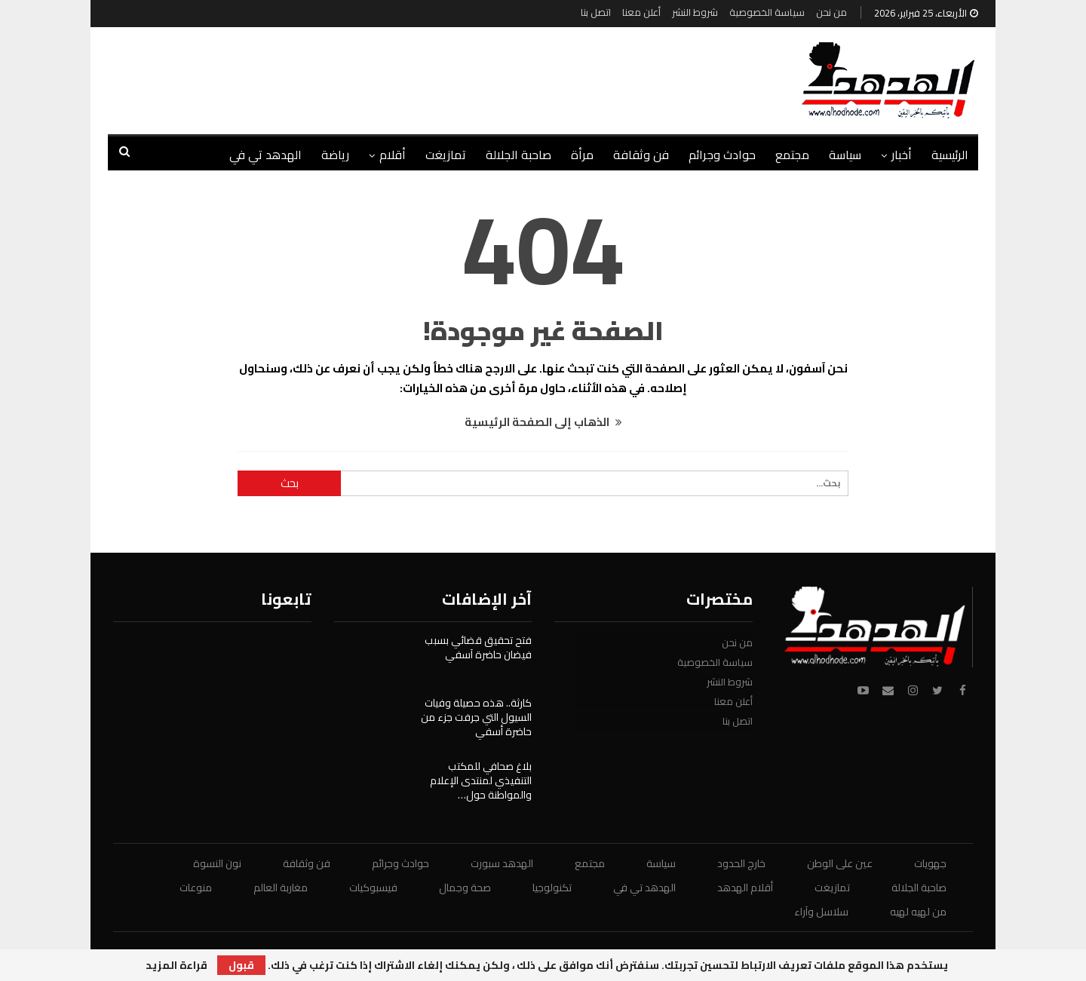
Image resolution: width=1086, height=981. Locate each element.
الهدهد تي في (265, 154)
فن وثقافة (641, 154)
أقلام (392, 154)
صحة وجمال (465, 887)
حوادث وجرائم (722, 154)
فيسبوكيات (373, 887)
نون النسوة (217, 863)
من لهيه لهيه (918, 911)
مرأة (582, 154)
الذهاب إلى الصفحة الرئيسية (543, 422)
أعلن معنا (641, 12)
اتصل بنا (596, 12)
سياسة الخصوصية (767, 12)
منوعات (195, 887)
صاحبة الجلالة (518, 154)
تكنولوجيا (552, 887)
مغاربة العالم (280, 887)
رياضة (335, 154)
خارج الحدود (741, 863)
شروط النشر (695, 12)
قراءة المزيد (176, 965)
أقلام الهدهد (745, 887)
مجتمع (792, 154)
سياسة (845, 154)
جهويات (930, 863)
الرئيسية (949, 154)
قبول (241, 965)
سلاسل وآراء (821, 911)
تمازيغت (445, 154)
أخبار (901, 154)
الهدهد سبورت (502, 863)
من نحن (831, 12)
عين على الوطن (840, 863)
